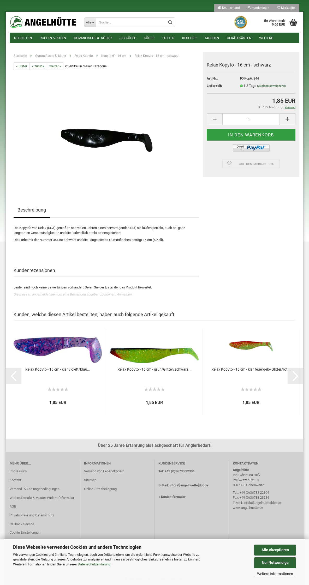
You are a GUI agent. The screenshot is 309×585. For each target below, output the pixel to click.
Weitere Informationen (275, 574)
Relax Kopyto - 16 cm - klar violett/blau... (57, 369)
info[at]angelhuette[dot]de (189, 485)
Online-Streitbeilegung (100, 489)
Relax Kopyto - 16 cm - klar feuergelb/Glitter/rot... (251, 369)
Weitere (266, 38)
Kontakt (15, 480)
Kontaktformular (173, 497)
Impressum (18, 471)
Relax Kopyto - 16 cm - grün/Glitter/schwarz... (154, 369)
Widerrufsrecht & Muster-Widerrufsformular (42, 498)
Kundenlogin (258, 8)
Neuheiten (23, 38)
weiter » (55, 66)
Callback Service (22, 524)
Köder (149, 38)
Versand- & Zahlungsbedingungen (35, 489)
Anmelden (124, 294)
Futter (168, 38)
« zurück (38, 66)
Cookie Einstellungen (25, 532)
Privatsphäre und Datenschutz (32, 515)
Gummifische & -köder (93, 38)
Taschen (211, 38)
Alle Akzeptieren (275, 550)
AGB (13, 506)
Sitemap (90, 480)
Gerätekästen (239, 38)
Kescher (189, 38)
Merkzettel (286, 8)
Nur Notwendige (275, 562)
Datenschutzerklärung (94, 564)
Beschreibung (31, 210)
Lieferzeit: (214, 86)
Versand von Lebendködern (104, 471)
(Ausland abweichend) (271, 86)
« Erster (21, 66)
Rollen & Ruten (53, 38)
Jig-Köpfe (128, 38)
